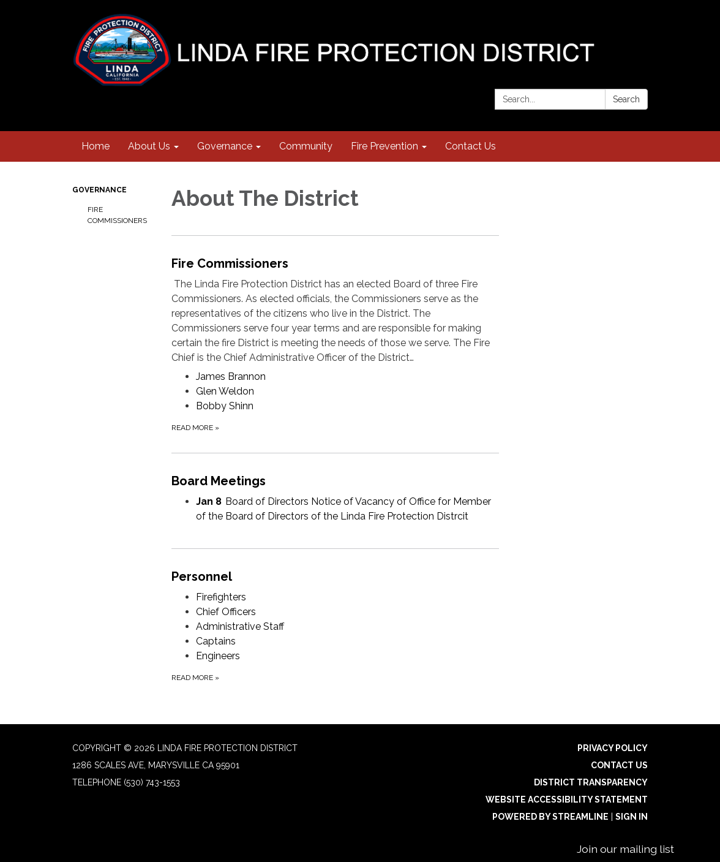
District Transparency (591, 782)
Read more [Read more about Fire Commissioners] (195, 427)
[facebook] (640, 24)
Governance (99, 190)
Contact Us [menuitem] (470, 146)
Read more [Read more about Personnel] (195, 677)
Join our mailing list (625, 848)
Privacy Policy (612, 748)
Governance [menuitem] (224, 146)
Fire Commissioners (117, 215)
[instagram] (617, 24)
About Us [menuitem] (149, 146)
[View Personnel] (335, 576)
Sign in (631, 817)
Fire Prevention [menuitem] (384, 146)
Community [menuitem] (305, 146)
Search (626, 99)
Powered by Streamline (550, 817)
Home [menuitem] (95, 146)
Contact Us (619, 765)
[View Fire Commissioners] (335, 309)
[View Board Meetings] (335, 481)
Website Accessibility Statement (567, 799)
